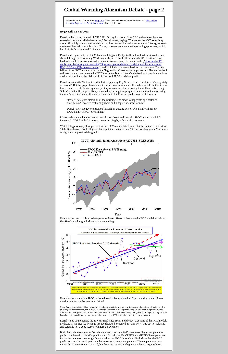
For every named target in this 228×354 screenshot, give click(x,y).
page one (99, 20)
